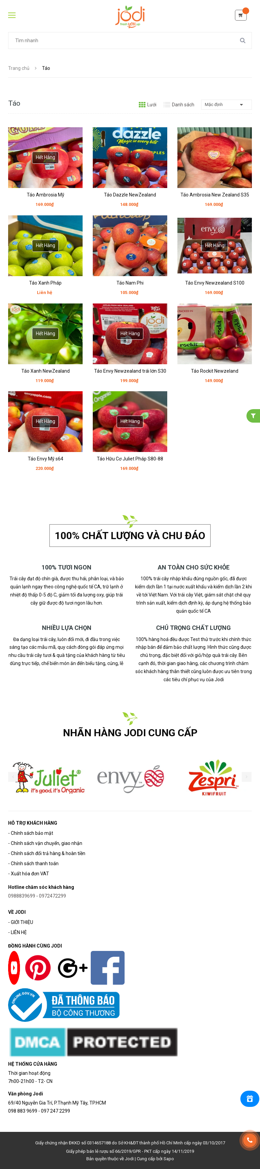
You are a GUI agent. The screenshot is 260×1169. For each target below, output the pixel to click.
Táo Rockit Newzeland (214, 371)
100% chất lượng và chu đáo (130, 535)
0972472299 (52, 896)
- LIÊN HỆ (17, 932)
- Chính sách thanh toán (33, 863)
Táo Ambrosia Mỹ (45, 194)
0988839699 (21, 896)
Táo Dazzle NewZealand (130, 194)
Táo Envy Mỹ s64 (45, 458)
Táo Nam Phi (130, 283)
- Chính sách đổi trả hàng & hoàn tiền (46, 853)
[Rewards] (249, 1099)
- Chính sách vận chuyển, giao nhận (45, 843)
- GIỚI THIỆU (20, 922)
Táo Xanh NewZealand (45, 371)
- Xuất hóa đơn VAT (28, 873)
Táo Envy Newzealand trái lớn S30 (130, 371)
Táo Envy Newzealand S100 (214, 283)
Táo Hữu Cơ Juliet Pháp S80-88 (130, 458)
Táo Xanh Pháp (45, 283)
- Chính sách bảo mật (30, 833)
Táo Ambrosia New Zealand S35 (214, 194)
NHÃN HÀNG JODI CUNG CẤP (130, 733)
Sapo (169, 1158)
